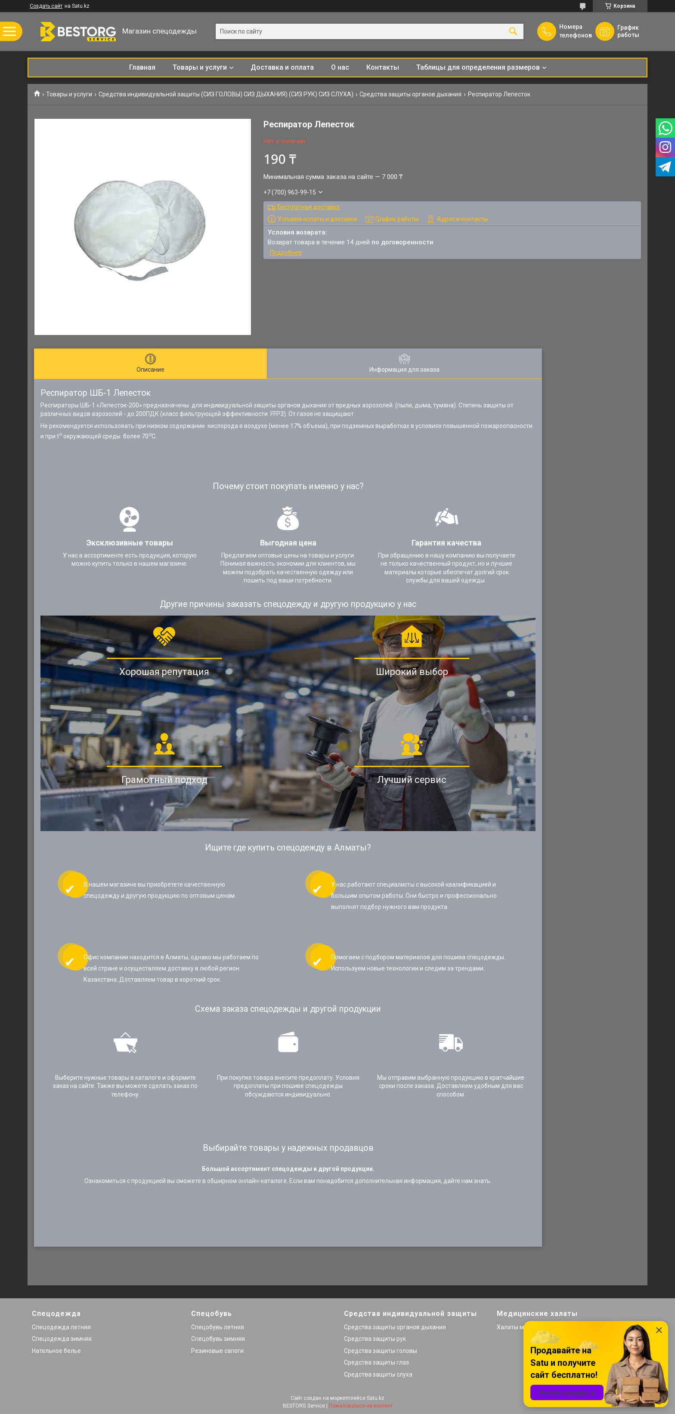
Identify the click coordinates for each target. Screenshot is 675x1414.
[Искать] (513, 32)
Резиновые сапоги (217, 1350)
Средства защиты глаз (376, 1362)
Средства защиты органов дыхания (410, 94)
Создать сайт (46, 6)
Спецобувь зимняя (218, 1338)
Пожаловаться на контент (361, 1406)
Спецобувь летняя (217, 1327)
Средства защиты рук (375, 1338)
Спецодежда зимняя (62, 1338)
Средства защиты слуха (378, 1374)
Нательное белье (56, 1350)
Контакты (382, 67)
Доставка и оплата (282, 67)
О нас (340, 67)
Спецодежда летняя (61, 1327)
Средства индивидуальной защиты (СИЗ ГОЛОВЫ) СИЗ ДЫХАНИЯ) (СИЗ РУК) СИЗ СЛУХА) (226, 94)
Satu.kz (375, 1398)
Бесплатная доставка (309, 206)
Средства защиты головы (380, 1350)
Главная (142, 67)
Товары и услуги (200, 67)
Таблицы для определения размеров (478, 67)
